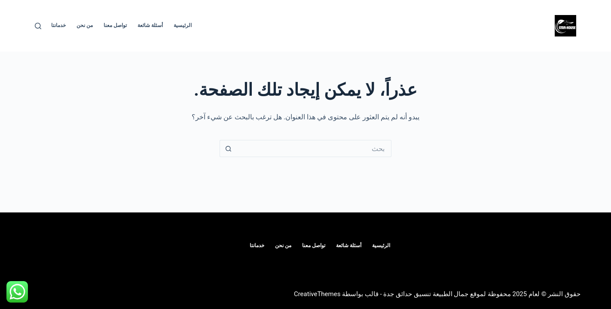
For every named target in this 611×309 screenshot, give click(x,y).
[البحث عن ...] (314, 148)
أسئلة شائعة (150, 25)
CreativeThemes (317, 294)
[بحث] (38, 26)
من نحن (84, 25)
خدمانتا (58, 25)
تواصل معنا (115, 25)
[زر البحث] (228, 148)
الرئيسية (183, 25)
